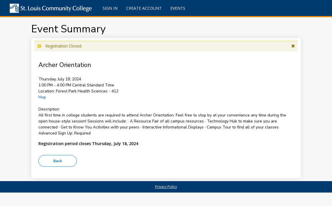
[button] (293, 46)
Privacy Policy (166, 186)
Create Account (144, 8)
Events (177, 8)
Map (42, 97)
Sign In (110, 8)
